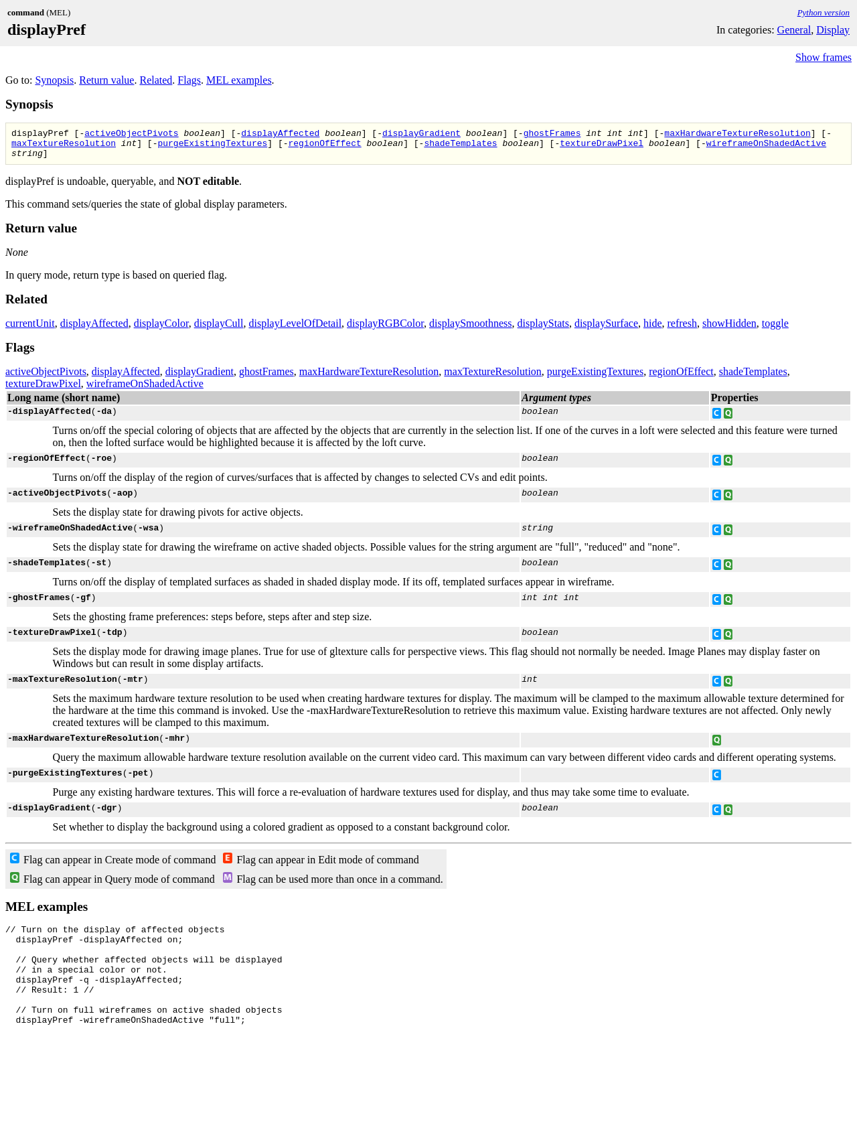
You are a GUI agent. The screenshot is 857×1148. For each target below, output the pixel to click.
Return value (106, 80)
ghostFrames (552, 135)
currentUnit (30, 329)
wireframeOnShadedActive (766, 147)
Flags (189, 80)
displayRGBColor (385, 329)
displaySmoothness (470, 329)
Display (833, 29)
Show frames (823, 57)
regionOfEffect (324, 147)
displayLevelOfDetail (294, 329)
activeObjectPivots (131, 135)
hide (652, 329)
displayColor (161, 329)
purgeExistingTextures (212, 147)
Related (155, 80)
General (794, 29)
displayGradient (421, 135)
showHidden (729, 329)
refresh (682, 329)
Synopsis (54, 80)
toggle (775, 329)
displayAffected (280, 135)
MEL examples (239, 80)
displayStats (543, 329)
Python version (823, 12)
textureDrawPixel (601, 147)
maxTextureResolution (63, 147)
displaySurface (606, 329)
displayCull (219, 329)
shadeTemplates (460, 147)
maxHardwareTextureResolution (737, 135)
